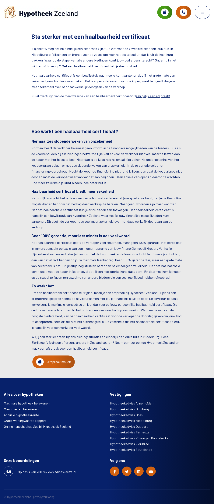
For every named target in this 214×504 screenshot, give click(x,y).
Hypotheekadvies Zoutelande (131, 449)
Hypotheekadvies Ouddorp (129, 426)
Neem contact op (127, 342)
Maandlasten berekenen (21, 409)
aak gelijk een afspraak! (153, 96)
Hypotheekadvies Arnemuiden (131, 403)
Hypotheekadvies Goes (126, 415)
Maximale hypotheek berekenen (27, 403)
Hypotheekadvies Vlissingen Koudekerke (139, 438)
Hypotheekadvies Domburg (129, 409)
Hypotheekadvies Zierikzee (129, 444)
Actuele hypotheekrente (21, 415)
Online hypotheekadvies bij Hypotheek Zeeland (37, 426)
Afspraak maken (53, 362)
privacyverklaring (43, 497)
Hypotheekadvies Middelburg (131, 420)
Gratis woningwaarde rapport (25, 420)
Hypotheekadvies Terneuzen (130, 432)
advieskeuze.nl (65, 472)
